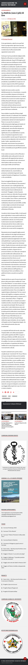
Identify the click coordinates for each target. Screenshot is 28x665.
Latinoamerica (6, 10)
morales (15, 396)
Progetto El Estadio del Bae (10, 591)
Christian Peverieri (7, 39)
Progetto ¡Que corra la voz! (10, 584)
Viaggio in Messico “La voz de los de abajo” (14, 554)
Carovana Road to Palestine (10, 540)
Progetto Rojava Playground (10, 588)
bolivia (4, 396)
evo (9, 396)
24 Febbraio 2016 (12, 18)
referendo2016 (6, 398)
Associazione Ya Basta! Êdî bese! (9, 4)
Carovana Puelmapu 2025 (10, 527)
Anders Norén (9, 662)
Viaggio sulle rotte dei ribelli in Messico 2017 (14, 562)
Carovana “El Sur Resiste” (9, 531)
